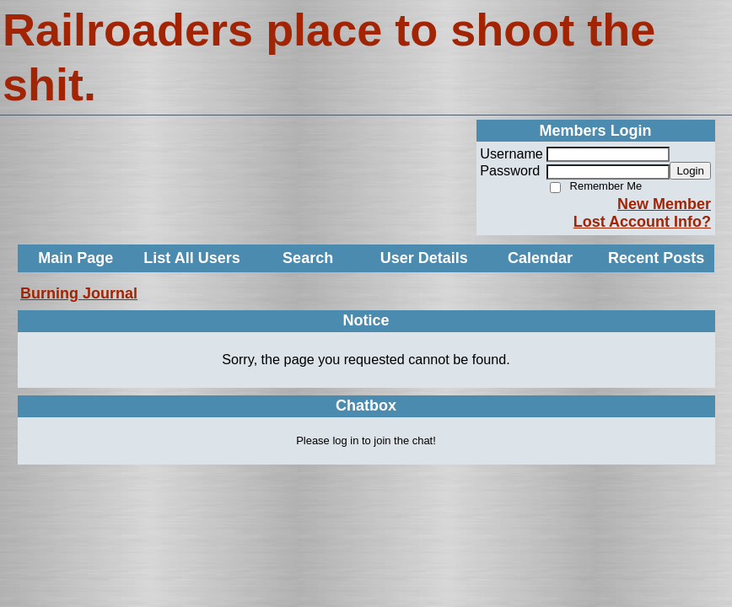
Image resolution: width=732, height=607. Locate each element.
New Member (664, 204)
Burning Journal (78, 293)
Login (690, 170)
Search (308, 258)
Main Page (75, 258)
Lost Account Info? (642, 221)
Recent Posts (656, 258)
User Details (424, 258)
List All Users (191, 258)
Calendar (540, 258)
